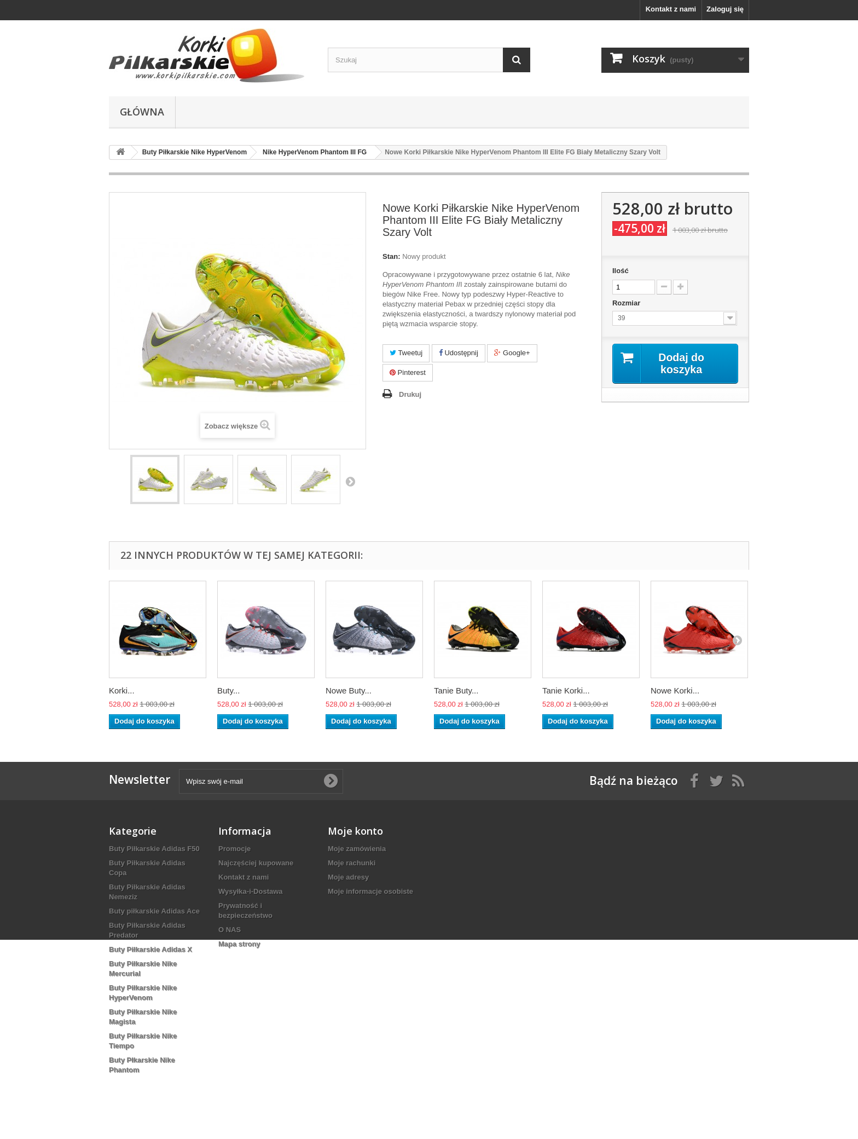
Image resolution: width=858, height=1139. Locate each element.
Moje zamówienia (357, 849)
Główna (142, 111)
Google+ (512, 353)
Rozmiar (627, 303)
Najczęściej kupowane (255, 863)
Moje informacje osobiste (370, 891)
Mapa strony (239, 944)
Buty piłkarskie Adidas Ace (154, 911)
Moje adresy (348, 877)
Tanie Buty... (456, 690)
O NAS (229, 930)
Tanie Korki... (566, 690)
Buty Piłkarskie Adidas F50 (154, 849)
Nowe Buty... (349, 690)
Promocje (234, 849)
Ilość (620, 271)
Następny (350, 481)
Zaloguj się (725, 9)
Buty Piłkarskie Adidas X (150, 949)
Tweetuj (406, 353)
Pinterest (408, 372)
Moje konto (355, 830)
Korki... (122, 690)
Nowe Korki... (675, 690)
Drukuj (410, 394)
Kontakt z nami (671, 9)
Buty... (228, 690)
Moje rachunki (351, 863)
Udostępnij (458, 353)
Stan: (391, 256)
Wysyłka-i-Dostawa (250, 891)
